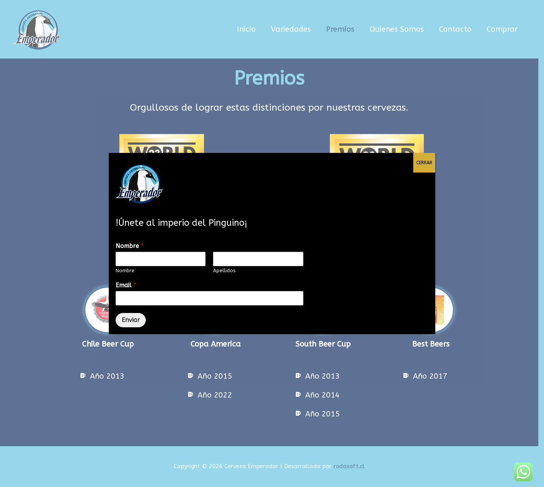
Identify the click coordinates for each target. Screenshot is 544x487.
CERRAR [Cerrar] (424, 162)
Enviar (131, 320)
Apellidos (224, 270)
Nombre (130, 246)
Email (126, 285)
